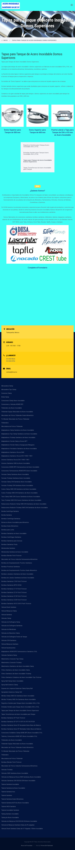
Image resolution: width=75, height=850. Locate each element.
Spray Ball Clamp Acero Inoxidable (12, 681)
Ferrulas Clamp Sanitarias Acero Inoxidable (15, 474)
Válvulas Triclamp (7, 769)
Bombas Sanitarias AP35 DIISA (11, 585)
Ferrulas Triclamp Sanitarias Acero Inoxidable (15, 478)
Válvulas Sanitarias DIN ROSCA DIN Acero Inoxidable (18, 780)
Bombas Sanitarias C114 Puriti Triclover (14, 589)
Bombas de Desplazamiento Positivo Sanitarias (16, 563)
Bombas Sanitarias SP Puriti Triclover (13, 718)
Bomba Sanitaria (6, 515)
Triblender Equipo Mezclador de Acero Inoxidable (17, 412)
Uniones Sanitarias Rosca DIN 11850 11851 (15, 460)
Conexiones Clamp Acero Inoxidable (12, 400)
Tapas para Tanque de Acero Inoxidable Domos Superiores (34, 40)
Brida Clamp (5, 397)
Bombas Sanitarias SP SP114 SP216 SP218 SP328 (18, 721)
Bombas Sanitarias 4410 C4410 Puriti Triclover (16, 603)
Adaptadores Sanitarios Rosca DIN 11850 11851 (17, 456)
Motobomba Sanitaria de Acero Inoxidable (14, 552)
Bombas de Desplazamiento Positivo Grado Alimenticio (19, 570)
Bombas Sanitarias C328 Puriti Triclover (14, 600)
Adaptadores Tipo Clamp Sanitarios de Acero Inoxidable (19, 434)
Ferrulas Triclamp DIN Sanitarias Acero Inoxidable (17, 485)
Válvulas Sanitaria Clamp (9, 655)
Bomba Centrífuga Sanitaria (10, 511)
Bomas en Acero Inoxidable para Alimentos (15, 522)
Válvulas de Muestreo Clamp (10, 633)
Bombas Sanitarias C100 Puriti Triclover (14, 581)
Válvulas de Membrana (8, 629)
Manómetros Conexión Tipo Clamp (12, 659)
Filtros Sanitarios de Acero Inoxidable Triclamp (16, 673)
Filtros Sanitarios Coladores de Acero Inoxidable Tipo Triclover (21, 677)
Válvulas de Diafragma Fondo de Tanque (14, 637)
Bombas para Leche (7, 530)
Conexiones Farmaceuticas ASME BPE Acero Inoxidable (19, 471)
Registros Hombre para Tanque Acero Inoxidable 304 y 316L (36, 146)
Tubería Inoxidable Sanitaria (10, 810)
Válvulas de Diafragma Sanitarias (11, 626)
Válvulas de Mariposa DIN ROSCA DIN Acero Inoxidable (19, 821)
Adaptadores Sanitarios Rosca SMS (12, 452)
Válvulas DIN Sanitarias (8, 640)
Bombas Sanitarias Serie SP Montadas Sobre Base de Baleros (21, 729)
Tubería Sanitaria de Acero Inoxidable (13, 788)
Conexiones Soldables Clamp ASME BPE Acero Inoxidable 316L (21, 733)
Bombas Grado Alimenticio (9, 526)
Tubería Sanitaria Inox (8, 792)
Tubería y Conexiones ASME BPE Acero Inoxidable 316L (19, 736)
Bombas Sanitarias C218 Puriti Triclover (14, 596)
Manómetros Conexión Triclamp (11, 662)
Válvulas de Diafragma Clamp (10, 622)
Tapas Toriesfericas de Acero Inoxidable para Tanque (37, 168)
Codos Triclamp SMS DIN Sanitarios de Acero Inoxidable (19, 493)
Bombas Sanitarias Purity (9, 544)
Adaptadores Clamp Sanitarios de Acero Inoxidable (17, 430)
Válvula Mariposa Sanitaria (9, 644)
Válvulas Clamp (6, 618)
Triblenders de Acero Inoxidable (11, 408)
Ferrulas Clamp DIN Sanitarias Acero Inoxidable (16, 482)
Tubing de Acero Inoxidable (10, 817)
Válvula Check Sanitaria (8, 607)
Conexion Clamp (6, 393)
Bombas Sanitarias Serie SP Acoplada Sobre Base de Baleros (21, 725)
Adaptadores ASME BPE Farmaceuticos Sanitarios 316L (19, 651)
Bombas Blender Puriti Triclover (11, 555)
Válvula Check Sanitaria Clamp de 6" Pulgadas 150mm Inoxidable (22, 828)
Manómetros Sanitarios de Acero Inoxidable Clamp (17, 666)
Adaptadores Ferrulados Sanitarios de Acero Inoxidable (19, 448)
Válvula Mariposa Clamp (9, 611)
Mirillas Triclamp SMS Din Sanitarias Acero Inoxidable (18, 699)
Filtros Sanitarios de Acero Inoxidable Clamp (15, 670)
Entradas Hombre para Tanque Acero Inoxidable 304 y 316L (36, 153)
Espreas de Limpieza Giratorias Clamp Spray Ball (17, 688)
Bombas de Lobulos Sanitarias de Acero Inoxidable (17, 578)
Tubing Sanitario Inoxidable (10, 814)
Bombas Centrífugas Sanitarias (11, 537)
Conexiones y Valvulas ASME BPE (12, 404)
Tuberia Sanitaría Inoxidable (10, 784)
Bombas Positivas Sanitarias (10, 567)
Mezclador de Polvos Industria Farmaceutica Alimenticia (19, 559)
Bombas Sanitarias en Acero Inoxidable (13, 533)
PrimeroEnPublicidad (47, 845)
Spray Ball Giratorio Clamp (9, 685)
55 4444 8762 (10, 361)
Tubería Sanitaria (6, 795)
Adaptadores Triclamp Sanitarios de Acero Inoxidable (18, 437)
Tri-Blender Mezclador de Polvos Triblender (15, 419)
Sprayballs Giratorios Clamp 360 (11, 692)
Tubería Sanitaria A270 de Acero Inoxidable (15, 803)
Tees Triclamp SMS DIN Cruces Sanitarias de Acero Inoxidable (21, 500)
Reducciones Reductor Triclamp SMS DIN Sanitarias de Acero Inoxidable (24, 507)
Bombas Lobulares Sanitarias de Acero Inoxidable (17, 574)
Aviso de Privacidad (26, 845)
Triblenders (5, 423)
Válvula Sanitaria (6, 615)
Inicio (5, 40)
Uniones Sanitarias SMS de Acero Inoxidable (15, 463)
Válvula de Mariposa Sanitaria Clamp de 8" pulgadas (17, 825)
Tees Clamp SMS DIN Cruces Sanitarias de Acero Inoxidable (20, 496)
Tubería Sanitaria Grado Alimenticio (12, 799)
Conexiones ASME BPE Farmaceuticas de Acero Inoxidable (20, 467)
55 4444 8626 (10, 359)
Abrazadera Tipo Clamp (8, 389)
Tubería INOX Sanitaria (8, 806)
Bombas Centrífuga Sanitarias (10, 519)
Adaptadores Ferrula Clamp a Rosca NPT (14, 441)
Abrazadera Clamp (7, 386)
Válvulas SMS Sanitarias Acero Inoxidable (14, 773)
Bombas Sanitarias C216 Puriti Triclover (14, 592)
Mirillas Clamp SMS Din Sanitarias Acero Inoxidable (17, 696)
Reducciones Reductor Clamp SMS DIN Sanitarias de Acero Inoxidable (23, 504)
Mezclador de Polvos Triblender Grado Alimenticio (17, 415)
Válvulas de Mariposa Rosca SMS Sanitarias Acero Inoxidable (21, 777)
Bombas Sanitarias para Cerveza (11, 541)
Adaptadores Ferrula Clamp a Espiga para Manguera (17, 445)
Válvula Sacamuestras (8, 648)
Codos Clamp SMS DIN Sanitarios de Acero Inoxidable (18, 489)
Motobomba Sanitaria (8, 548)
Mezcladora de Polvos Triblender (12, 426)
